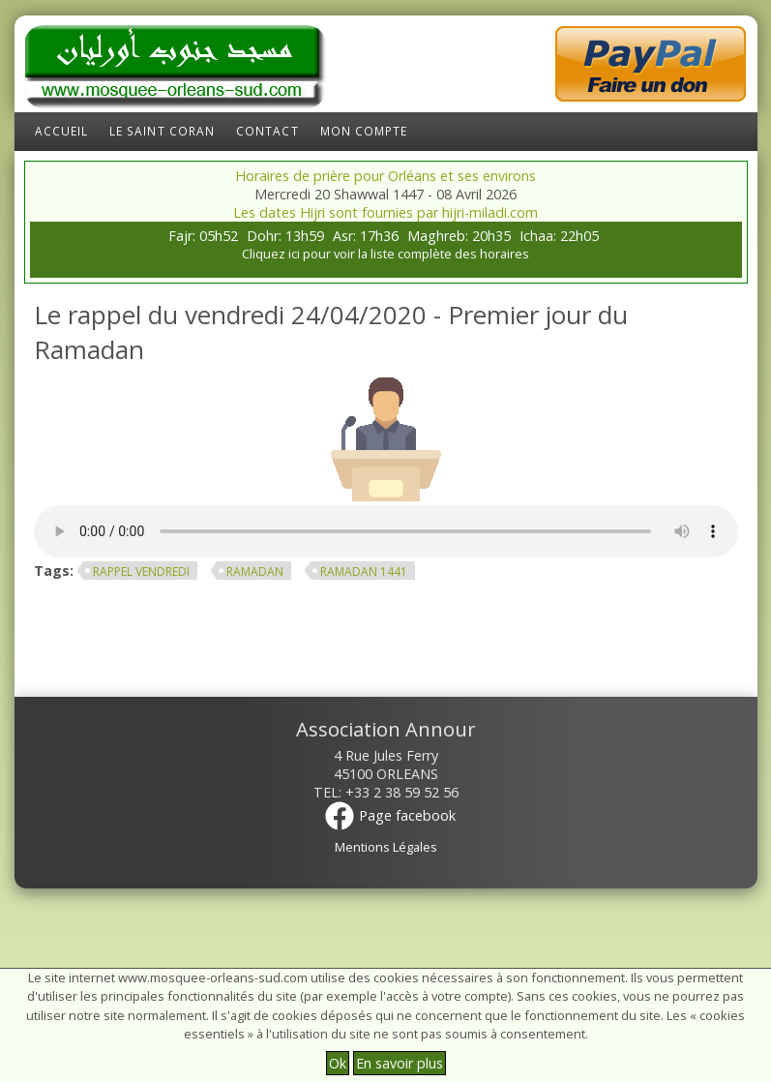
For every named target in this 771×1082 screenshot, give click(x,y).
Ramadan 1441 (363, 571)
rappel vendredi (141, 571)
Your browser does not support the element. (386, 531)
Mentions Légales (386, 847)
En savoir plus (399, 1063)
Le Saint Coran (162, 131)
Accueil (62, 131)
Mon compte (364, 131)
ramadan (254, 571)
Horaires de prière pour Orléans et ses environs (385, 175)
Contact (267, 131)
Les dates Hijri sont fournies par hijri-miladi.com (385, 212)
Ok (337, 1063)
